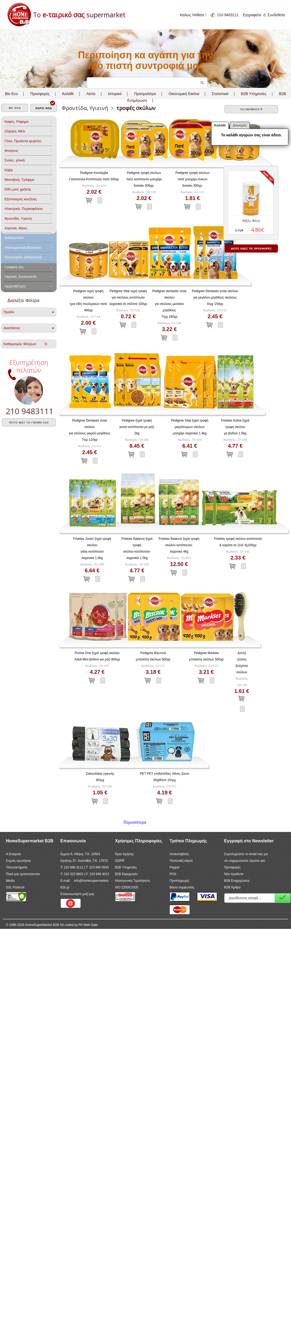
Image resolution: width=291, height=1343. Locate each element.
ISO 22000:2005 (126, 887)
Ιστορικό (115, 94)
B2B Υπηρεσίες (126, 867)
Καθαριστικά (14, 238)
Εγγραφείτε (252, 15)
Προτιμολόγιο (145, 94)
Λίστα (90, 94)
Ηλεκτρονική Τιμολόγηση (132, 881)
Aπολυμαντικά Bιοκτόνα (23, 248)
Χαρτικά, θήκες (16, 228)
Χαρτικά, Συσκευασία (21, 277)
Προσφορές (39, 94)
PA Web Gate (88, 925)
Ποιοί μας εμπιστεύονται (23, 874)
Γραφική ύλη (14, 267)
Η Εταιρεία (13, 854)
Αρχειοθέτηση (15, 286)
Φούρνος (11, 151)
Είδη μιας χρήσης (18, 189)
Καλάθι (68, 94)
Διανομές (240, 125)
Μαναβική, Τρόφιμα (19, 180)
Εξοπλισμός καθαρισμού (23, 257)
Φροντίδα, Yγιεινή (18, 219)
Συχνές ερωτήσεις (18, 861)
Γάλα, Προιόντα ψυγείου (23, 141)
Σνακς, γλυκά (15, 160)
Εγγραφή (283, 898)
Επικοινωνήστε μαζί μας (77, 894)
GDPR (119, 861)
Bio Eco (11, 94)
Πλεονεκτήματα (16, 867)
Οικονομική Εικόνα (184, 94)
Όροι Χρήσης (124, 854)
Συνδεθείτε (276, 15)
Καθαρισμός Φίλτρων (25, 344)
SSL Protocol (15, 887)
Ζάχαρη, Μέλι (15, 131)
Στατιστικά (220, 94)
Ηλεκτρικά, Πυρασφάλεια (24, 209)
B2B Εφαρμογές (126, 874)
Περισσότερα (134, 822)
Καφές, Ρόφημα (16, 122)
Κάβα (9, 170)
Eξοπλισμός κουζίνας (21, 199)
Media (10, 881)
